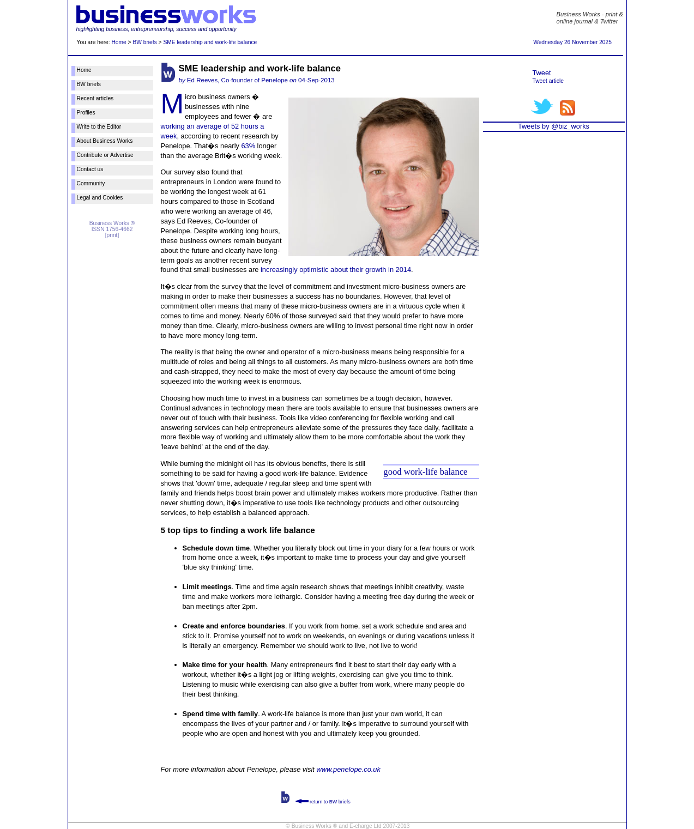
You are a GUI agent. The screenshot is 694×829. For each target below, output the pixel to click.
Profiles (86, 113)
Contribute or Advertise (105, 155)
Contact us (90, 169)
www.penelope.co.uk (348, 769)
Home (118, 42)
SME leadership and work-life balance (210, 42)
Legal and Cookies (100, 198)
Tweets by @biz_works (553, 126)
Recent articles (95, 98)
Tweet (542, 73)
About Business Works (105, 141)
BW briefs (144, 42)
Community (91, 183)
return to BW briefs (323, 801)
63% (248, 146)
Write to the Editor (99, 127)
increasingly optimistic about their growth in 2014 (336, 269)
